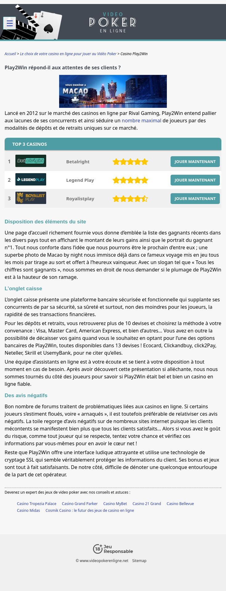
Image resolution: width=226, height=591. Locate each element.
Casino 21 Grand (146, 503)
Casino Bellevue (180, 503)
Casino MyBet (115, 503)
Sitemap (139, 560)
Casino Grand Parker (80, 503)
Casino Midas (28, 510)
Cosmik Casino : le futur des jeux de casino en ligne (90, 510)
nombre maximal (141, 120)
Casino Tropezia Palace (36, 503)
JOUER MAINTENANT (195, 161)
